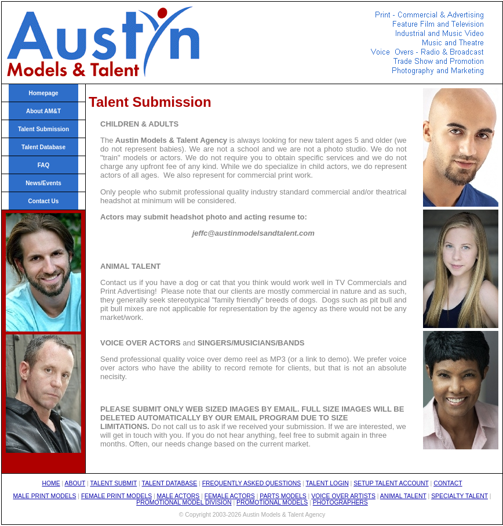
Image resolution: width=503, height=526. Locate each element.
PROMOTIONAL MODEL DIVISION (183, 502)
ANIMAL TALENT (403, 496)
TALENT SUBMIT (113, 483)
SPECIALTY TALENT (459, 496)
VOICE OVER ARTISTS (343, 496)
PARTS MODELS (283, 496)
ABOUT (75, 483)
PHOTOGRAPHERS (340, 502)
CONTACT (447, 483)
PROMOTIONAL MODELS (272, 502)
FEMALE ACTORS (230, 496)
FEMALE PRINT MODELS (116, 496)
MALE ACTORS (178, 496)
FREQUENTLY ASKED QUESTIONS (251, 483)
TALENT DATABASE (170, 483)
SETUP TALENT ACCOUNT (391, 483)
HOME (51, 483)
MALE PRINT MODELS (44, 496)
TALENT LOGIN (327, 483)
